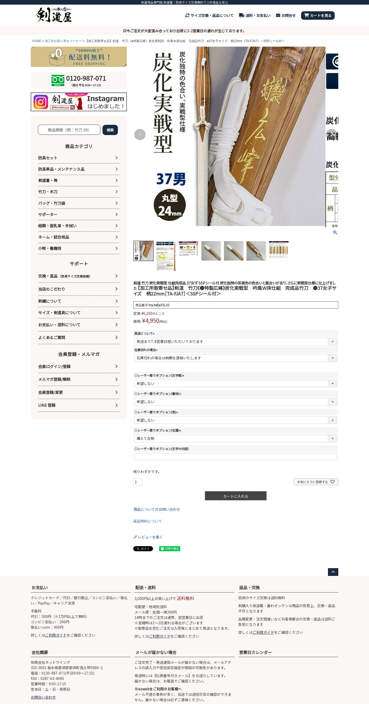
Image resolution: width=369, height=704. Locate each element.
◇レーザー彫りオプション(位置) (158, 430)
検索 (110, 129)
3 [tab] (79, 112)
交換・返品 (65, 276)
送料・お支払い (255, 15)
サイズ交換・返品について (209, 15)
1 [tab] (72, 112)
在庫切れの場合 (146, 350)
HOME (36, 41)
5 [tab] (86, 112)
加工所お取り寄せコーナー (63, 41)
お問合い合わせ (43, 697)
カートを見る (318, 15)
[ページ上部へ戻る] (333, 572)
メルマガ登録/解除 (54, 379)
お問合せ (286, 15)
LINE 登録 (46, 405)
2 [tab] (75, 112)
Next (331, 134)
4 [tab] (82, 112)
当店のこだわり (51, 289)
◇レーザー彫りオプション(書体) (158, 393)
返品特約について (147, 521)
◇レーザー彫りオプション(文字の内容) (161, 448)
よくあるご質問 (51, 337)
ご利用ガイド (56, 635)
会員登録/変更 (50, 392)
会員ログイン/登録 (54, 366)
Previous (140, 134)
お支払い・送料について (59, 324)
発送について (145, 333)
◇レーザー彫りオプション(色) (156, 412)
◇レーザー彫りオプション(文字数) (160, 375)
